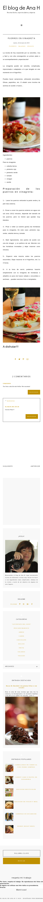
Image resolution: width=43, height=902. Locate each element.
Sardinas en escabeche (26, 814)
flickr (14, 604)
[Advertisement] (21, 501)
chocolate (21, 640)
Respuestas (11, 401)
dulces (21, 644)
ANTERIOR (35, 466)
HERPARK (39, 898)
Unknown (7, 383)
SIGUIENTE (8, 466)
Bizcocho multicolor (26, 789)
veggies (30, 46)
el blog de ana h (12, 406)
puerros (13, 46)
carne (21, 636)
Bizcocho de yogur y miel (26, 801)
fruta (21, 647)
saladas (21, 46)
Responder (33, 392)
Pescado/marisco (21, 628)
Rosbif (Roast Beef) (26, 826)
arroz (21, 632)
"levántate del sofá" (21, 624)
